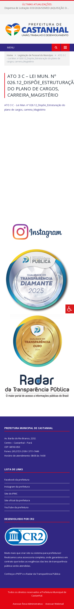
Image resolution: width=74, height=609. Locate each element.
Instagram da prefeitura (17, 486)
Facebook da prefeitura (16, 479)
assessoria (28, 557)
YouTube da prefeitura (16, 507)
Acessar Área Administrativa (28, 603)
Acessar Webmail (54, 603)
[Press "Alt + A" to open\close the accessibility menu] (69, 308)
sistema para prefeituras (47, 553)
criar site (25, 553)
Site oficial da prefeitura (17, 500)
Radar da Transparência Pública (43, 573)
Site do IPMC (10, 493)
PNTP (19, 573)
